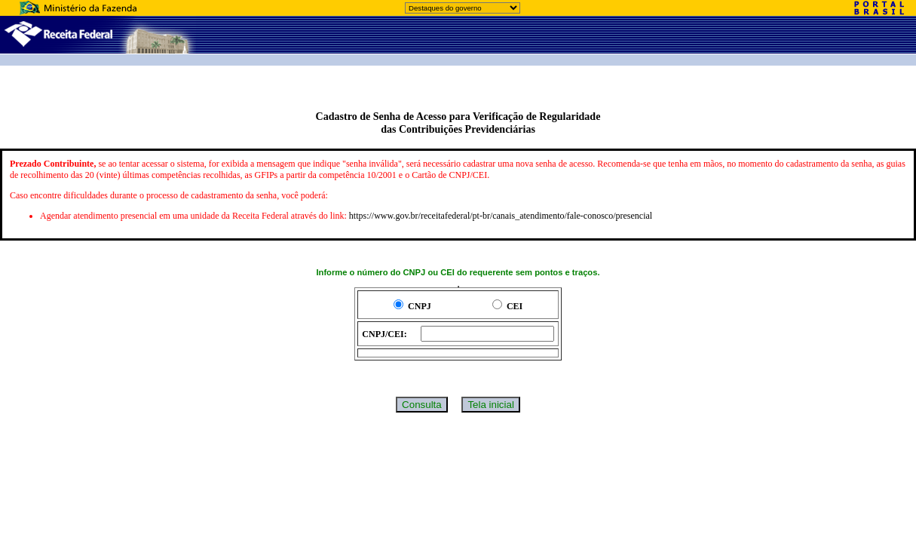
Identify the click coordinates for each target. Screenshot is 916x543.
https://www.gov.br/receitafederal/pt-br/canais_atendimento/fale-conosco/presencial (500, 215)
